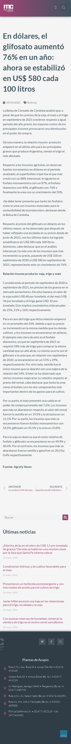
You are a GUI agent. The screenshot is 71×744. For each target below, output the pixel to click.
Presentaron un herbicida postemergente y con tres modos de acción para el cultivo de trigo (33, 585)
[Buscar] (65, 517)
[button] (56, 7)
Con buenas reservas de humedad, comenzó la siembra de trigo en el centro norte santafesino (33, 620)
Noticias (32, 102)
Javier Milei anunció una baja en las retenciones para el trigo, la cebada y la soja (33, 602)
